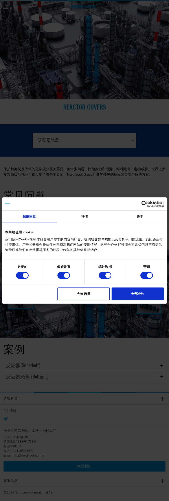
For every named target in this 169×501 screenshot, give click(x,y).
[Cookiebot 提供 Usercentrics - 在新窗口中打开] (144, 204)
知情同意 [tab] (29, 216)
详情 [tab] (84, 216)
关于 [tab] (139, 216)
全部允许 (137, 294)
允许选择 (83, 294)
